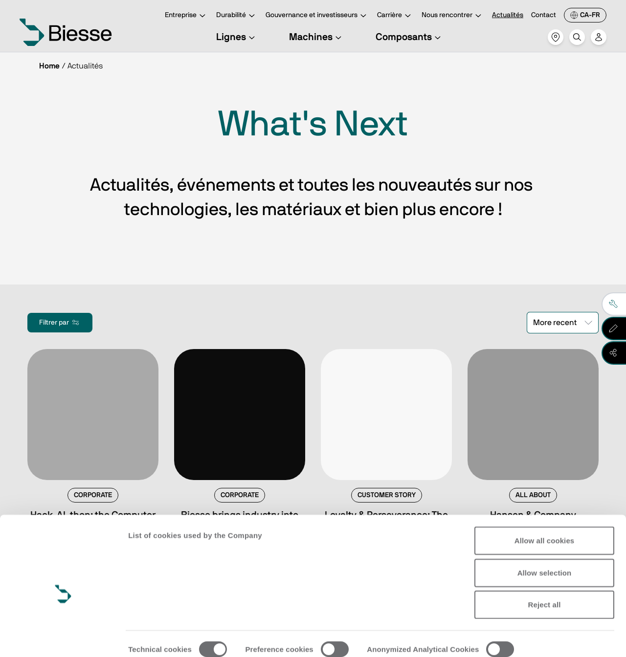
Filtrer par (60, 322)
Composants (410, 37)
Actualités (507, 15)
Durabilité (237, 16)
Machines (316, 37)
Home (49, 66)
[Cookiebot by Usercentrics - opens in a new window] (63, 638)
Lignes (237, 37)
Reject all (544, 559)
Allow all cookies (544, 495)
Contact (543, 15)
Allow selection (544, 527)
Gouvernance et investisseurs (317, 16)
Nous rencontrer (453, 16)
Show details (151, 638)
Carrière (395, 16)
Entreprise (186, 16)
